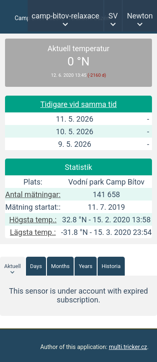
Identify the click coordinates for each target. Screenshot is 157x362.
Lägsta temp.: (33, 232)
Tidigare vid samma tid (78, 104)
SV (113, 15)
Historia (111, 266)
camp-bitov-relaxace (65, 15)
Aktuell (12, 266)
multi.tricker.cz (128, 347)
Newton (140, 15)
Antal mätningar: (32, 194)
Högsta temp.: (33, 219)
